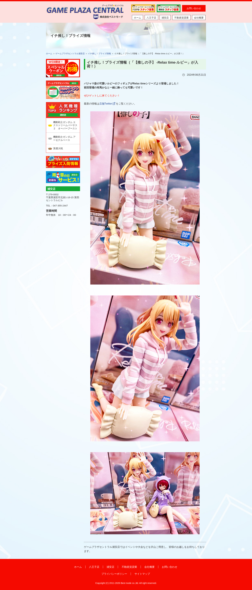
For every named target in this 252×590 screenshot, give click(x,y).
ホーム (137, 17)
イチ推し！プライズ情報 (99, 53)
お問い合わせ (194, 8)
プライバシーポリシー (114, 573)
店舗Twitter (105, 103)
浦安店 (165, 17)
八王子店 (151, 17)
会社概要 (199, 17)
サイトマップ (142, 573)
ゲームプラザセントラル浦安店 (70, 53)
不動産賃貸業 (181, 17)
